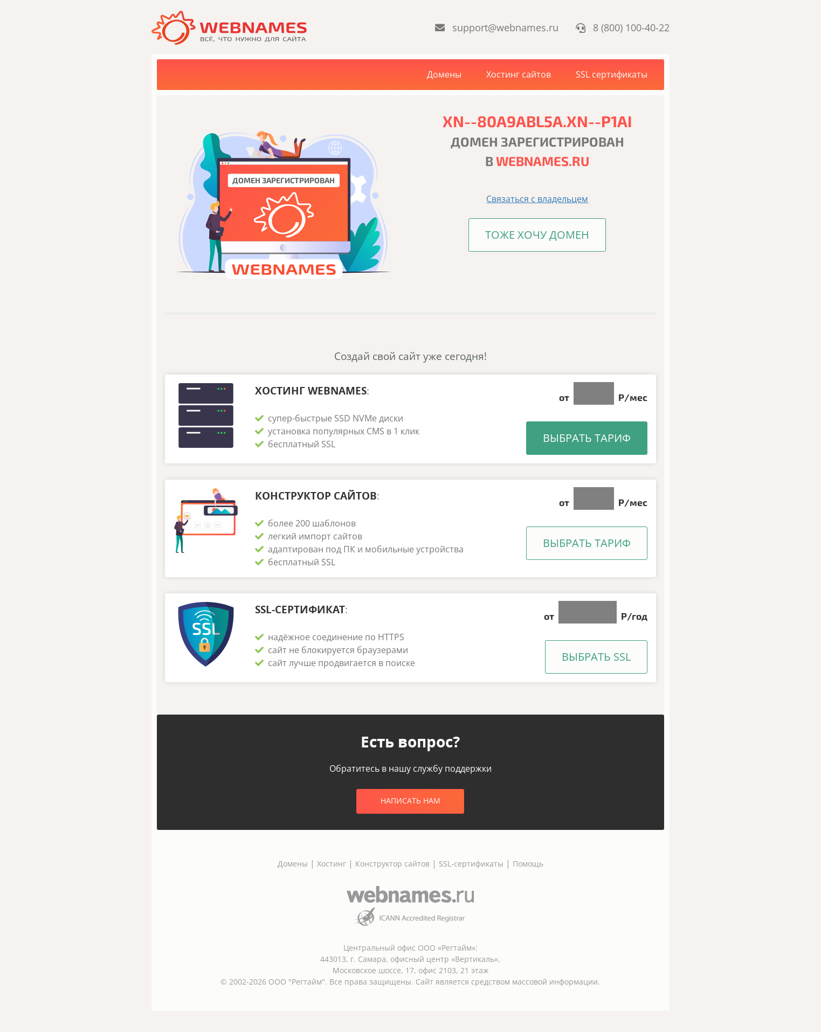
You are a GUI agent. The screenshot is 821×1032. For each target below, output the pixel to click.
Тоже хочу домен (537, 234)
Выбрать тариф (587, 438)
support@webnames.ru (496, 27)
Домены (444, 74)
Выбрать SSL (596, 656)
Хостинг (331, 863)
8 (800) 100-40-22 (623, 27)
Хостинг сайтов (518, 74)
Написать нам (410, 800)
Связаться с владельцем (537, 199)
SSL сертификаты (611, 74)
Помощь (528, 863)
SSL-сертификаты (472, 863)
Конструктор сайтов (392, 863)
